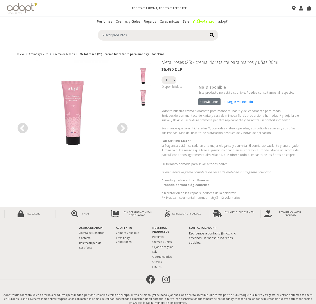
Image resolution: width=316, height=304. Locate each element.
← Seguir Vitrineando (238, 102)
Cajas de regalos (162, 247)
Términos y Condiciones (123, 240)
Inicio (20, 54)
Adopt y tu (124, 228)
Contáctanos (209, 102)
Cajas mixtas (170, 21)
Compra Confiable (127, 233)
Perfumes (104, 21)
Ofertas (157, 262)
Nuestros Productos (160, 230)
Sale (186, 21)
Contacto (85, 238)
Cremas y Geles (128, 21)
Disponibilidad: (172, 86)
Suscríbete (85, 248)
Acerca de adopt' (91, 228)
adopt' (223, 21)
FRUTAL (157, 267)
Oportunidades (162, 257)
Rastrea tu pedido (90, 243)
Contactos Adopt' (203, 228)
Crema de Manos (64, 54)
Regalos (150, 21)
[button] (22, 128)
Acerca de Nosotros (91, 233)
